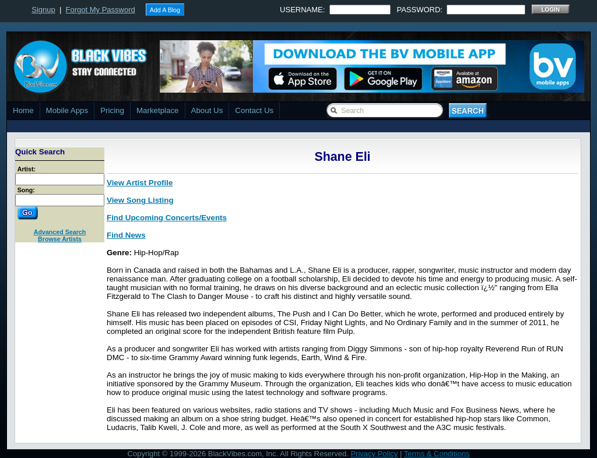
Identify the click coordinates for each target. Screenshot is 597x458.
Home (23, 110)
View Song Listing (140, 200)
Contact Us (254, 110)
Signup (43, 9)
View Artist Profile (140, 182)
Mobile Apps (67, 110)
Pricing (112, 110)
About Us (207, 110)
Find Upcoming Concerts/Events (167, 217)
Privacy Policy (374, 453)
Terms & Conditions (437, 453)
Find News (126, 235)
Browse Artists (60, 238)
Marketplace (157, 110)
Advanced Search (60, 231)
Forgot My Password (100, 9)
